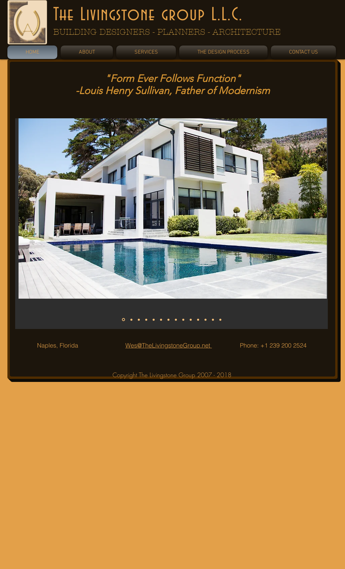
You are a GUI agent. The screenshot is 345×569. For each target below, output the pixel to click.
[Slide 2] (131, 320)
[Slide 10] (191, 320)
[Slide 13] (213, 320)
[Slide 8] (176, 320)
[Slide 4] (146, 320)
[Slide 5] (154, 320)
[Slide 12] (206, 320)
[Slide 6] (161, 320)
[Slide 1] (123, 319)
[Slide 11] (198, 320)
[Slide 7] (168, 320)
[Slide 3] (139, 320)
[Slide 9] (183, 320)
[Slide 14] (220, 320)
